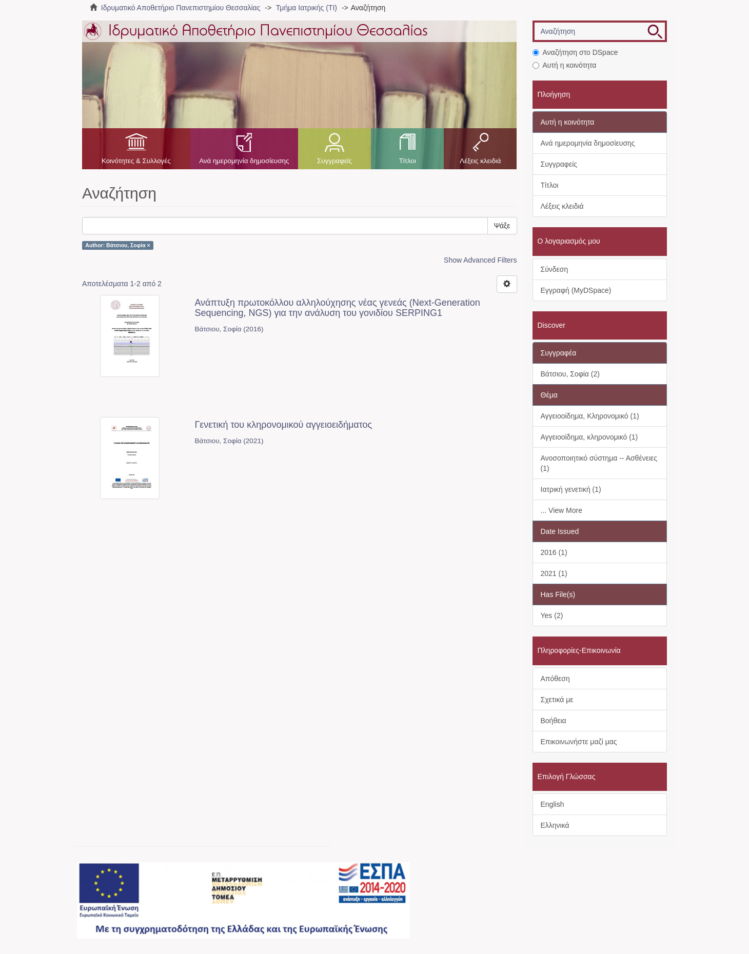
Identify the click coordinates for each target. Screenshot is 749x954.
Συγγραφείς (334, 161)
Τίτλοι (407, 161)
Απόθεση (555, 678)
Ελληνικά (555, 825)
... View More (561, 510)
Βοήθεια (553, 721)
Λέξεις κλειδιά (480, 161)
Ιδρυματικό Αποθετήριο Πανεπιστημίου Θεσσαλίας (181, 8)
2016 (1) (554, 552)
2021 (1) (554, 573)
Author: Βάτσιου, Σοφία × (117, 245)
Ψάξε (502, 226)
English (552, 804)
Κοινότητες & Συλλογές (136, 161)
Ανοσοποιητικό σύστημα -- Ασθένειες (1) (599, 463)
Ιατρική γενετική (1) (571, 489)
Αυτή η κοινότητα (565, 65)
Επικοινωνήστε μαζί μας (579, 742)
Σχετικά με (557, 699)
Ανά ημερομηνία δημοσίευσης (244, 161)
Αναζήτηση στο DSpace (575, 52)
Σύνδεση (554, 269)
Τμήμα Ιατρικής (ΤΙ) (306, 8)
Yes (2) (552, 615)
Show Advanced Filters (480, 260)
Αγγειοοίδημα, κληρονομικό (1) (589, 437)
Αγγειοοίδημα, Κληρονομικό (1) (590, 416)
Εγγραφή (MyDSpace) (576, 290)
